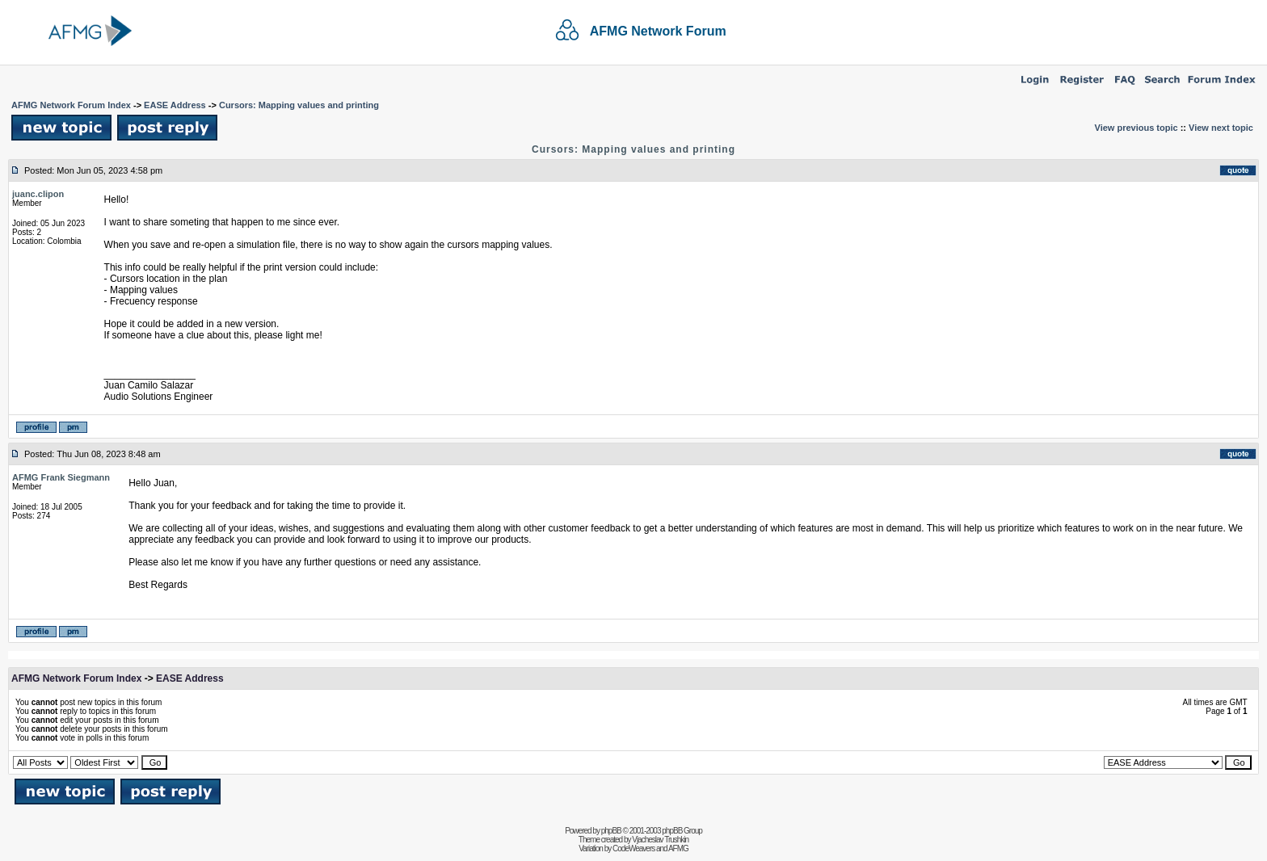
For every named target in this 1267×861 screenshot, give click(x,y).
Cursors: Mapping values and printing (299, 105)
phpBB (611, 830)
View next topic (1221, 127)
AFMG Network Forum (658, 31)
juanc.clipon (38, 194)
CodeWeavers (633, 848)
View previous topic (1136, 127)
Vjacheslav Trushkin (660, 839)
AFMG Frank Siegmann (61, 477)
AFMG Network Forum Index (71, 105)
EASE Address (175, 105)
